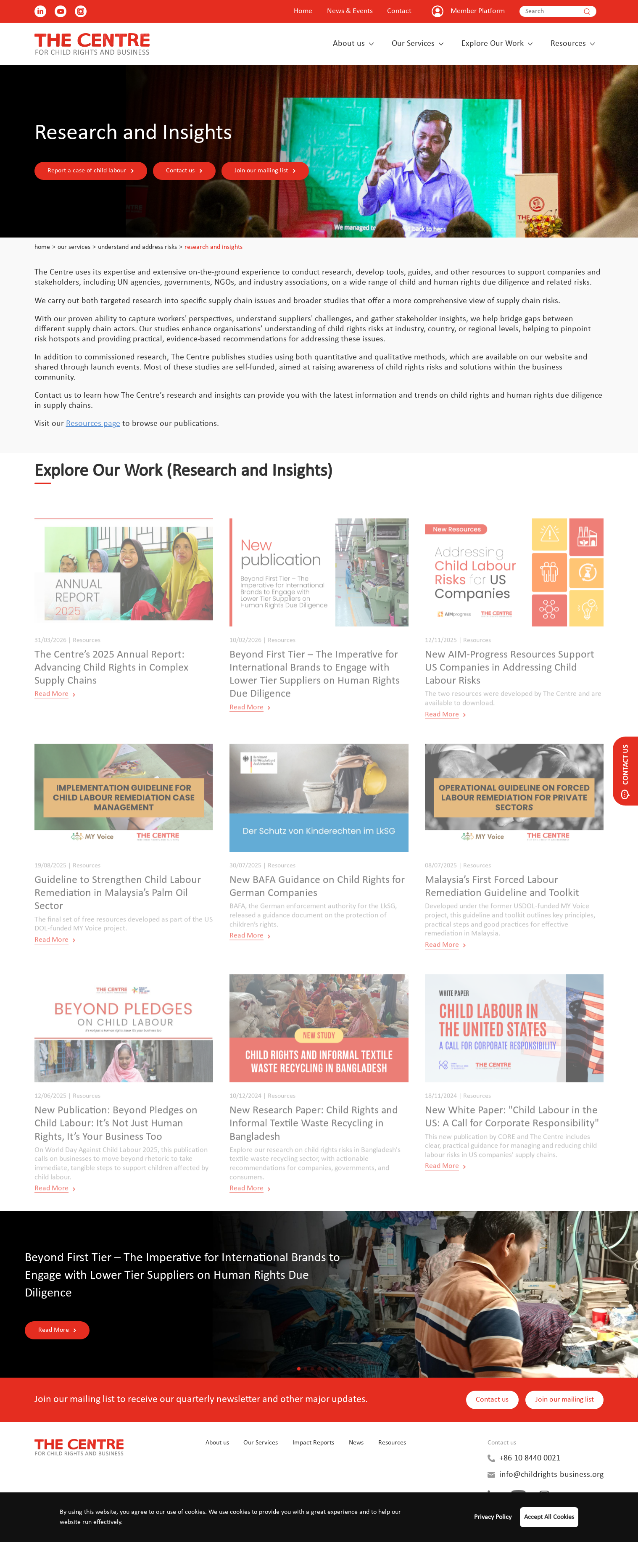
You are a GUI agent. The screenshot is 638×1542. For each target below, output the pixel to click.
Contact (399, 11)
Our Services (413, 44)
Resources (568, 44)
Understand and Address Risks (137, 247)
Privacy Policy (492, 1517)
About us (349, 44)
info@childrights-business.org (551, 1475)
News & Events (350, 11)
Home (303, 11)
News (356, 1442)
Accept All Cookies (549, 1517)
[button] (299, 1368)
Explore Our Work (492, 44)
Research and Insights (214, 247)
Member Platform (478, 11)
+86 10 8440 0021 (529, 1458)
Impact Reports (313, 1442)
